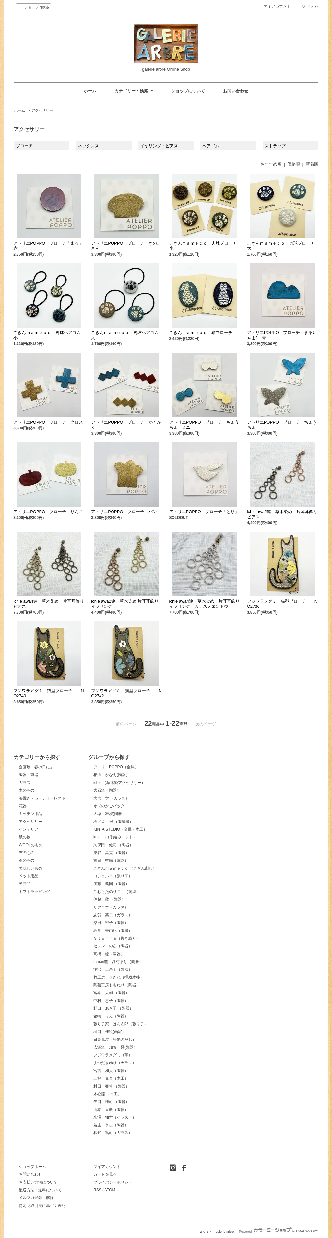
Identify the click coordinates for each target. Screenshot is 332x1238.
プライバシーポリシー (112, 1182)
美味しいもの (30, 868)
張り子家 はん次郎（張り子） (120, 1024)
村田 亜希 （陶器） (111, 1086)
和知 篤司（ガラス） (112, 1132)
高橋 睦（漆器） (108, 954)
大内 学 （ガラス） (111, 798)
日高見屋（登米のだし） (114, 1039)
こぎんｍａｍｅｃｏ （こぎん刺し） (125, 868)
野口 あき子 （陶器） (113, 1008)
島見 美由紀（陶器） (112, 930)
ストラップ (275, 145)
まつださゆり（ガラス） (114, 1063)
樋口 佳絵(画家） (109, 1031)
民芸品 (24, 884)
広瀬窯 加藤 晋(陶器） (115, 1047)
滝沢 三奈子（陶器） (112, 969)
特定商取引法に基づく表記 (42, 1205)
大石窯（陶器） (107, 790)
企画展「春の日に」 (36, 767)
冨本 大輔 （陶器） (111, 993)
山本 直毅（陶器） (110, 1109)
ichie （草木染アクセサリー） (119, 782)
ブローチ (24, 145)
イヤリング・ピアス (159, 145)
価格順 (293, 164)
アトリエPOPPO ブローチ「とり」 (204, 511)
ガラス (24, 782)
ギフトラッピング (34, 891)
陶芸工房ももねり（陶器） (116, 985)
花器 (23, 806)
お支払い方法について (38, 1182)
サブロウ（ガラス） (110, 907)
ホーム (90, 91)
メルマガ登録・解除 (36, 1198)
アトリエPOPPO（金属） (115, 767)
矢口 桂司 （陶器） (111, 1102)
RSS (97, 1190)
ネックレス (88, 145)
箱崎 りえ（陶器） (110, 1016)
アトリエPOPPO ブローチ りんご (48, 511)
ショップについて (188, 91)
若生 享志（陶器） (110, 1125)
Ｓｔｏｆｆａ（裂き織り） (116, 938)
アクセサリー (42, 110)
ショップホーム (32, 1166)
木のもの (26, 790)
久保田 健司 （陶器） (113, 845)
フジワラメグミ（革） (112, 1055)
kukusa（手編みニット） (115, 837)
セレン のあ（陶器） (112, 946)
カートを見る (105, 1174)
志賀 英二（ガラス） (112, 915)
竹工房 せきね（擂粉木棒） (118, 977)
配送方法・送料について (40, 1190)
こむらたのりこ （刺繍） (116, 891)
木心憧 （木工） (107, 1094)
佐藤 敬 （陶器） (109, 899)
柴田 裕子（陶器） (110, 922)
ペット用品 (28, 876)
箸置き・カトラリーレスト (42, 798)
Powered (278, 1231)
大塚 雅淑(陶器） (109, 813)
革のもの (26, 860)
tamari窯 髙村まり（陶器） (118, 961)
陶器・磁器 (28, 775)
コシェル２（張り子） (112, 876)
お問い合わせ (235, 91)
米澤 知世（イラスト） (114, 1117)
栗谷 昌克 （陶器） (111, 852)
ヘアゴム (210, 145)
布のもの (26, 852)
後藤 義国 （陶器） (111, 884)
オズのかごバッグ (108, 806)
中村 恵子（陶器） (110, 1000)
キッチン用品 (30, 813)
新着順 (312, 164)
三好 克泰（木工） (110, 1078)
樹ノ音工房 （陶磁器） (113, 821)
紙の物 (24, 837)
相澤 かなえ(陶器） (111, 775)
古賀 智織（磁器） (110, 860)
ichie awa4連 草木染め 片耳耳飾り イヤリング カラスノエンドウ (206, 604)
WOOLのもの (30, 845)
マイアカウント (277, 6)
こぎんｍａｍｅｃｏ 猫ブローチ (203, 332)
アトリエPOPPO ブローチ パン (124, 511)
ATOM (109, 1190)
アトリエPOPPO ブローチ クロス (48, 422)
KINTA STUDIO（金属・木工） (120, 829)
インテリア (28, 829)
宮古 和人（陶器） (110, 1070)
